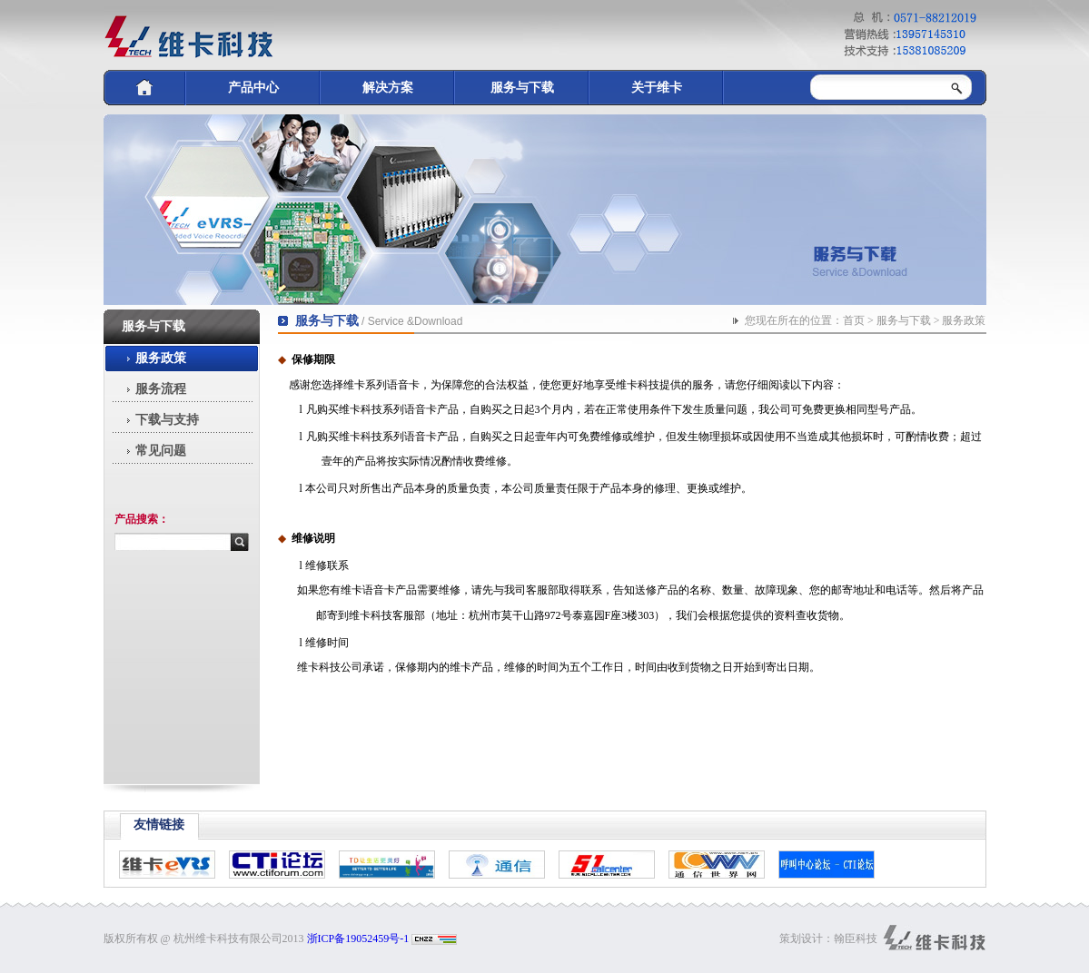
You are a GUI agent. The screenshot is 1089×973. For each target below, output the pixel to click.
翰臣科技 (855, 938)
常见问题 (160, 450)
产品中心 (253, 87)
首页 (854, 320)
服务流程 (160, 389)
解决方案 (387, 87)
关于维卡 (656, 87)
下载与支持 (167, 420)
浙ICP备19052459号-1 (358, 938)
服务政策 (160, 358)
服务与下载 (522, 87)
